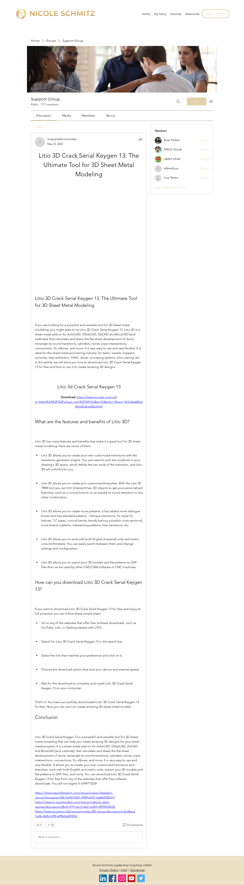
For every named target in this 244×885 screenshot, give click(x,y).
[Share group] (211, 101)
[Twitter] (141, 878)
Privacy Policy (109, 870)
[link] (43, 115)
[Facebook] (112, 878)
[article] (89, 490)
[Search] (178, 101)
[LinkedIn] (103, 878)
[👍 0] (39, 824)
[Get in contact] (215, 13)
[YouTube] (131, 878)
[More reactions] (51, 824)
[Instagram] (122, 878)
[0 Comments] (132, 825)
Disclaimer (137, 870)
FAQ (124, 870)
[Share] (140, 139)
